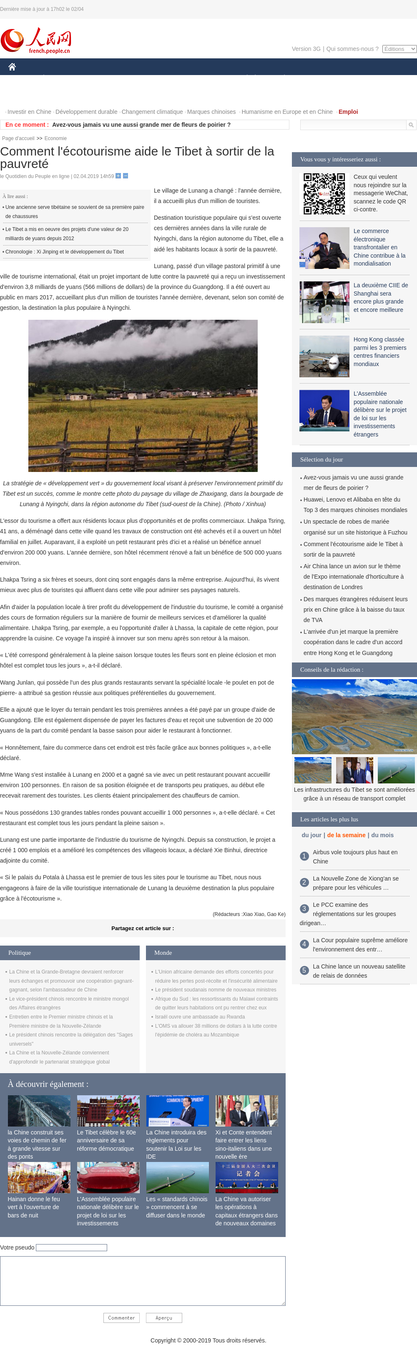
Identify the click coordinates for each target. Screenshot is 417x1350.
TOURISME (349, 78)
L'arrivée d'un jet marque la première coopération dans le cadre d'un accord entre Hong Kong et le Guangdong (353, 642)
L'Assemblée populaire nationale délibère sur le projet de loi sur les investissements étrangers (108, 1215)
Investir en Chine (29, 111)
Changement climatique (152, 111)
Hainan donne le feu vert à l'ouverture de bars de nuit (34, 1207)
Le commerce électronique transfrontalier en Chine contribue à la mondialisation (380, 247)
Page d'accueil (18, 138)
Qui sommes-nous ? (353, 48)
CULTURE (206, 78)
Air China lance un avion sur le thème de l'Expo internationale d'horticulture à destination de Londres (354, 576)
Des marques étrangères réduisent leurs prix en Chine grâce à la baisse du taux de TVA (356, 609)
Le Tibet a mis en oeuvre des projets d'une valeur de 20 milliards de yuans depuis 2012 (66, 233)
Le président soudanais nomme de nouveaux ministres (215, 990)
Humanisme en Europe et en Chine (287, 111)
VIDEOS (25, 95)
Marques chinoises (211, 111)
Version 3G (306, 48)
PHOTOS (387, 78)
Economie (56, 138)
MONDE (97, 78)
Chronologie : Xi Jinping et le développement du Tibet (64, 252)
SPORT (313, 78)
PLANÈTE (280, 78)
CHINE (23, 78)
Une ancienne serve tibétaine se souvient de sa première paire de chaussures (74, 211)
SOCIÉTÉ (243, 78)
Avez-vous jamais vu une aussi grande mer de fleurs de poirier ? (141, 124)
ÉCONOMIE (58, 78)
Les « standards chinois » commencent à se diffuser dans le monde (177, 1207)
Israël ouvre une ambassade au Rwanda (200, 1017)
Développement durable (86, 111)
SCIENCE (169, 78)
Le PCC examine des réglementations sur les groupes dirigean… (348, 913)
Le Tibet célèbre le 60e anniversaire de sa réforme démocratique (106, 1140)
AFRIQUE (132, 78)
